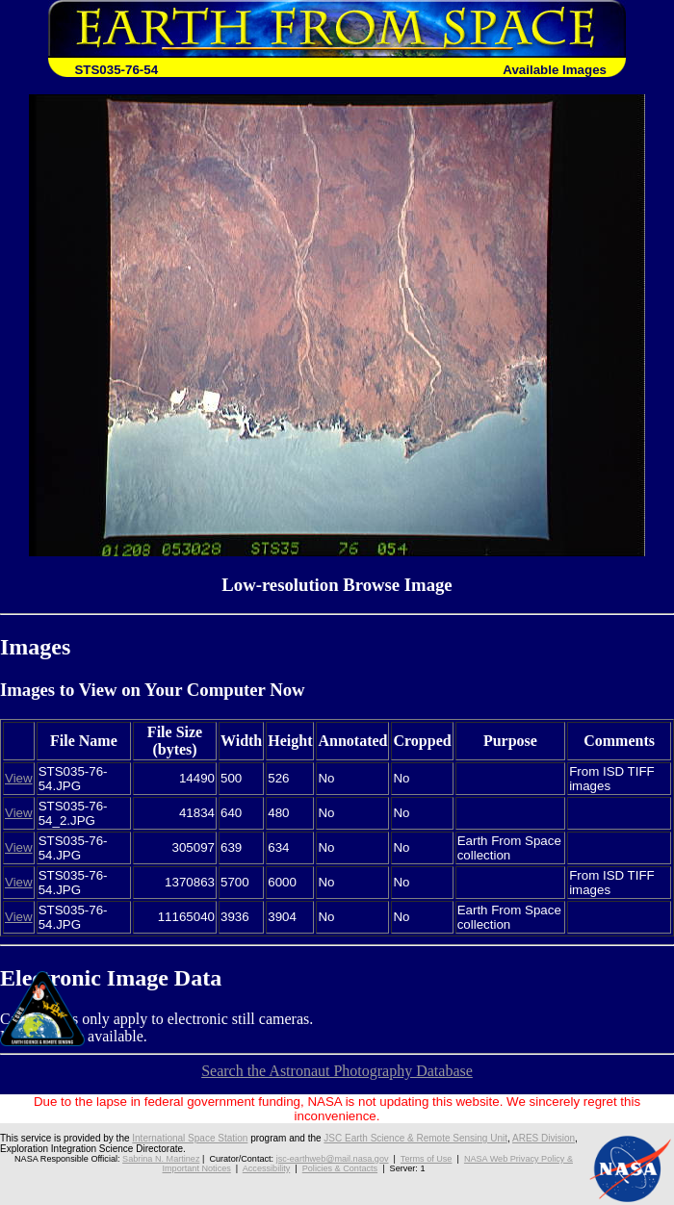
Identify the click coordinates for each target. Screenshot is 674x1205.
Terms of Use (427, 1159)
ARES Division (543, 1138)
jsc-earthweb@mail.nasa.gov (332, 1159)
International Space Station (189, 1138)
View (19, 778)
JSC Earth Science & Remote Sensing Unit (415, 1138)
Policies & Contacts (339, 1168)
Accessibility (267, 1168)
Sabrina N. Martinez (160, 1159)
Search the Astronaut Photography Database (337, 1071)
